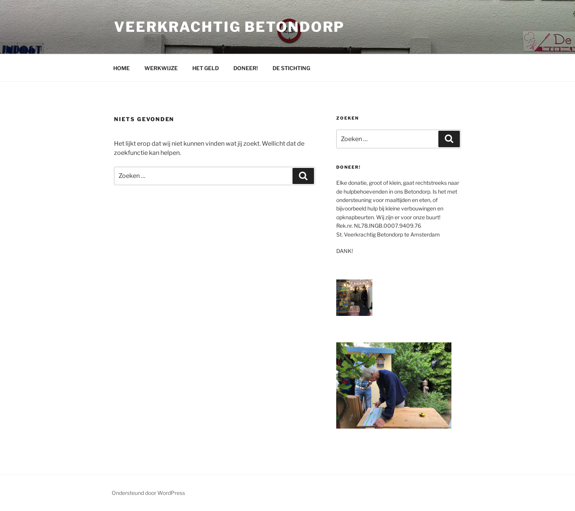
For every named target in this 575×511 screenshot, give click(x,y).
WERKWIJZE (161, 68)
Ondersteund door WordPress (148, 493)
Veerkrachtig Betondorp (229, 26)
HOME (121, 68)
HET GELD (205, 68)
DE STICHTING (291, 68)
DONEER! (245, 68)
